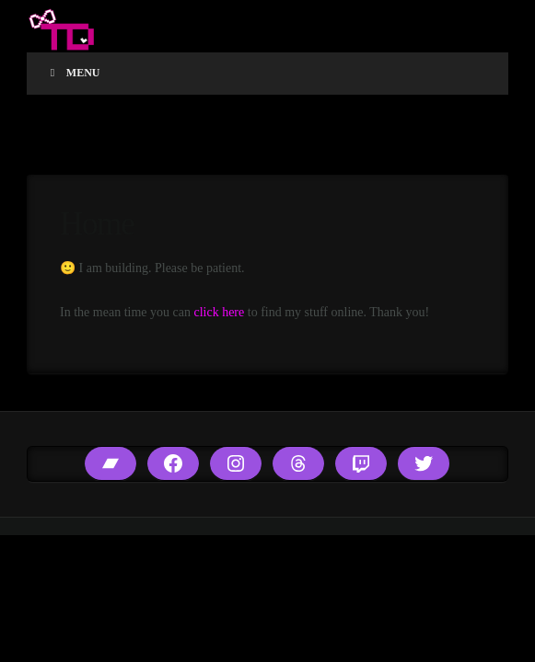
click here (218, 312)
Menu (72, 72)
